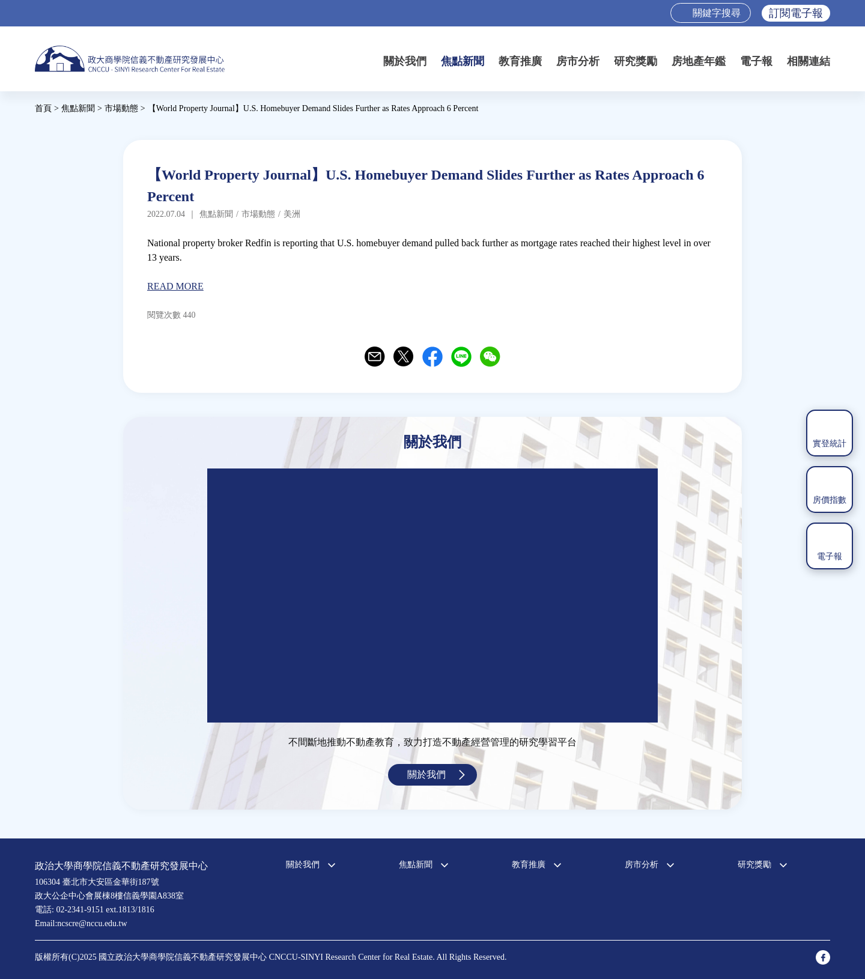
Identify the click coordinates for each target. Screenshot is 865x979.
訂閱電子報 (796, 13)
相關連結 (808, 61)
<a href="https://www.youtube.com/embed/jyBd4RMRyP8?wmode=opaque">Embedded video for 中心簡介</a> (432, 595)
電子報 (756, 61)
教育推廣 (520, 61)
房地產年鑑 (699, 61)
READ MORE (175, 286)
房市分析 (577, 61)
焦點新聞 (462, 61)
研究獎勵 (635, 61)
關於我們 (404, 61)
